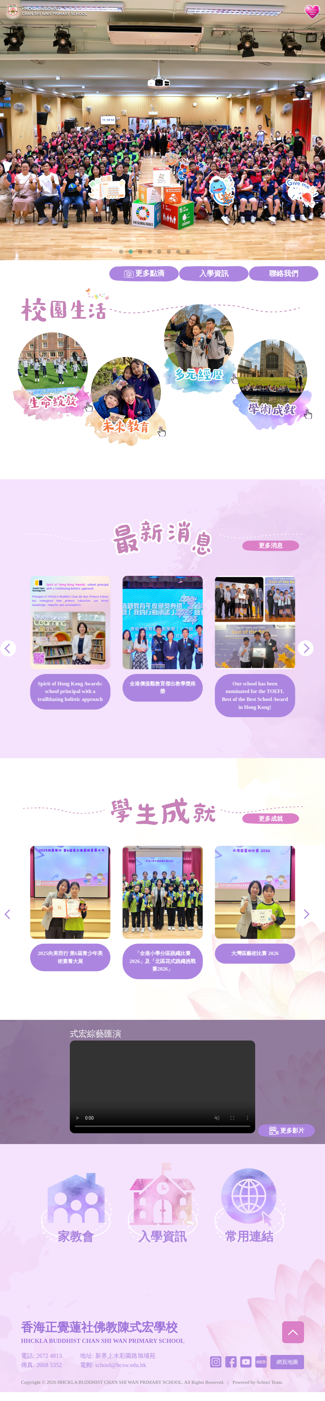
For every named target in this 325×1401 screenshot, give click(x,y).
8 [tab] (187, 252)
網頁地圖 (287, 1371)
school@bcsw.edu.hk (120, 1373)
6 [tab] (168, 252)
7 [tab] (178, 252)
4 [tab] (149, 252)
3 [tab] (140, 252)
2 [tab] (130, 252)
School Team (269, 1390)
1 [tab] (121, 252)
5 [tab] (159, 252)
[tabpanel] (162, 130)
